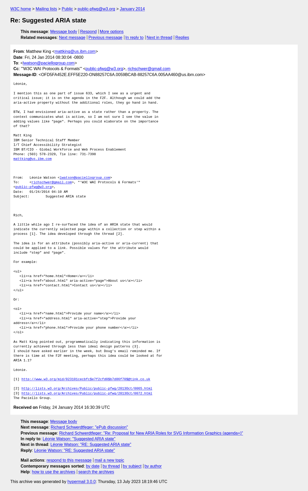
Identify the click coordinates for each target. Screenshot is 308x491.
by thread (111, 466)
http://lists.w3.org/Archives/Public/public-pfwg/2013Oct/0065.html (86, 388)
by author (153, 466)
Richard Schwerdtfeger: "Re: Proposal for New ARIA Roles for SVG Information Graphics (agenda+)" (151, 433)
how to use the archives (53, 472)
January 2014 (132, 9)
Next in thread (159, 37)
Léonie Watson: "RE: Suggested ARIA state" (91, 444)
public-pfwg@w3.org (96, 9)
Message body (63, 31)
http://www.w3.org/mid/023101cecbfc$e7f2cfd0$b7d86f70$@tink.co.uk (85, 379)
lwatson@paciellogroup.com (49, 63)
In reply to (134, 37)
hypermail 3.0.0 (81, 481)
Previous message (105, 37)
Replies (182, 37)
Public (67, 9)
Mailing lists (46, 9)
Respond (88, 31)
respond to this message (68, 460)
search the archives (96, 472)
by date (92, 466)
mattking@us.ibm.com (75, 51)
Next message (72, 37)
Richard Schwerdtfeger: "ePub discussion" (89, 427)
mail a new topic (109, 460)
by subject (132, 466)
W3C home (20, 9)
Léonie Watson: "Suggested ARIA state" (79, 439)
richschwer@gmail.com (149, 68)
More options (112, 31)
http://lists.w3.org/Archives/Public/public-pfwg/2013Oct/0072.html (86, 393)
